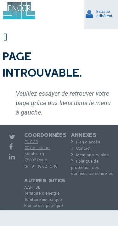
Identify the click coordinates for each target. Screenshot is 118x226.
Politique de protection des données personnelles (92, 167)
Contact (83, 148)
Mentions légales (92, 155)
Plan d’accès (88, 142)
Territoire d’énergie (41, 193)
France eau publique (43, 205)
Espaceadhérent (104, 13)
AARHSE (32, 187)
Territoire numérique (43, 199)
